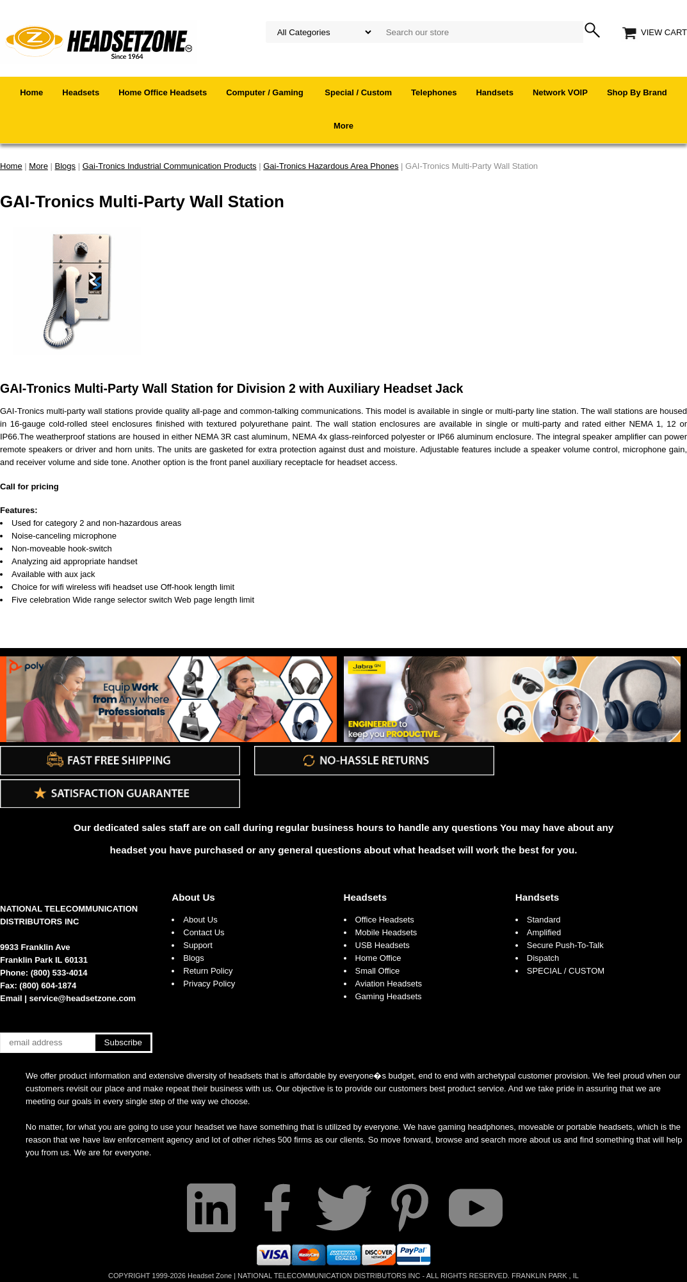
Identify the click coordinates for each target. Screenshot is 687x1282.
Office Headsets (384, 919)
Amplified (544, 932)
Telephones (434, 92)
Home (31, 92)
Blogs (193, 958)
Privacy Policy (209, 983)
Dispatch (543, 958)
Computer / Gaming (265, 92)
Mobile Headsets (386, 932)
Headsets (80, 92)
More (343, 126)
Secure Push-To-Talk (565, 945)
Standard (544, 919)
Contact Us (203, 932)
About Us (193, 897)
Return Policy (207, 971)
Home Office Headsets (162, 92)
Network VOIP (560, 92)
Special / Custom (358, 92)
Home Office (378, 958)
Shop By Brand (637, 92)
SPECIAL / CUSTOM (565, 971)
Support (198, 945)
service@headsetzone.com (82, 998)
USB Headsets (382, 945)
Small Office (377, 971)
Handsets (494, 92)
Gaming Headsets (388, 996)
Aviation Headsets (389, 983)
